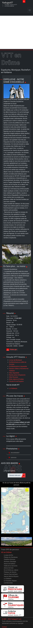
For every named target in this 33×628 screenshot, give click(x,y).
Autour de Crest (8, 568)
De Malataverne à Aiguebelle (18, 366)
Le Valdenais (13, 388)
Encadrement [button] (14, 452)
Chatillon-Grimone (9, 559)
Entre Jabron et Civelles (16, 379)
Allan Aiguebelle (14, 373)
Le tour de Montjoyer (15, 360)
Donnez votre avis (14, 475)
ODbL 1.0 (27, 532)
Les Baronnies (8, 583)
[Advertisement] (16, 32)
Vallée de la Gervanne (10, 566)
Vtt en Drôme (6, 552)
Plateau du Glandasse (11, 557)
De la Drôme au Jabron (11, 570)
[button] (4, 490)
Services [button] (12, 457)
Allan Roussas (13, 377)
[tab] (18, 453)
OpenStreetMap (14, 532)
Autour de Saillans (9, 563)
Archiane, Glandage (10, 561)
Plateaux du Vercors (10, 572)
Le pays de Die (8, 555)
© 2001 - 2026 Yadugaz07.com (11, 619)
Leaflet (7, 532)
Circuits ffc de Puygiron (16, 381)
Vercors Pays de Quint (11, 574)
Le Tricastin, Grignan (10, 581)
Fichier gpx (11, 350)
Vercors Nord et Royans (11, 576)
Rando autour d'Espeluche (17, 375)
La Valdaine (7, 578)
